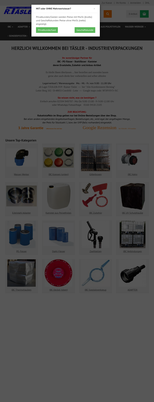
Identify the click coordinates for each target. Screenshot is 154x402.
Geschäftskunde (85, 29)
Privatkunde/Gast (47, 29)
